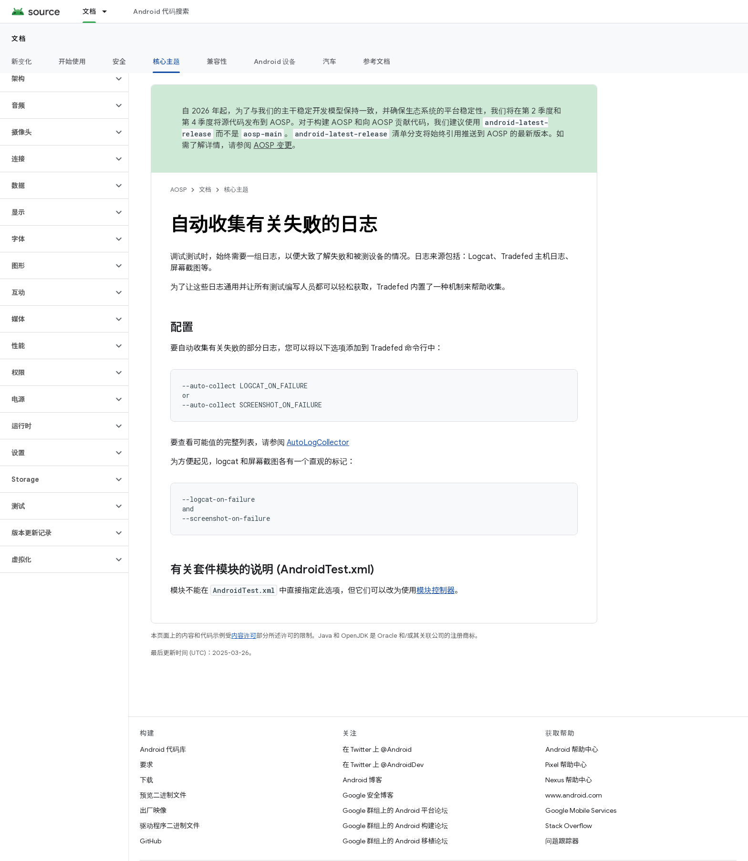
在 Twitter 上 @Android (377, 749)
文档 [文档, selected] (89, 11)
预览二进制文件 (163, 795)
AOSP (178, 190)
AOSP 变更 (273, 145)
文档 (18, 38)
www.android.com (573, 795)
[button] (56, 78)
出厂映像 (153, 810)
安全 (119, 61)
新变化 (21, 61)
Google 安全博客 (368, 795)
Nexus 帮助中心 (568, 780)
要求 (146, 764)
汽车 (330, 61)
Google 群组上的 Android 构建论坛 (395, 825)
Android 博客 (362, 780)
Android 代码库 (163, 749)
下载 (146, 780)
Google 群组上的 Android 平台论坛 (395, 810)
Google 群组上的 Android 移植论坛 (395, 841)
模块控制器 (435, 590)
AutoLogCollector (318, 442)
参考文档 (376, 61)
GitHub (150, 841)
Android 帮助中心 (571, 749)
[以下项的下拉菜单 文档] (109, 11)
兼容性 (217, 61)
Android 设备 (275, 61)
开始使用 (72, 61)
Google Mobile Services (580, 810)
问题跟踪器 (562, 841)
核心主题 (236, 190)
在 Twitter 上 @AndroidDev (383, 764)
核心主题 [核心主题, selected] (166, 61)
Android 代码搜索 (161, 11)
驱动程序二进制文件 (170, 825)
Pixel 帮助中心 (566, 764)
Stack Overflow (568, 825)
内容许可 (243, 636)
